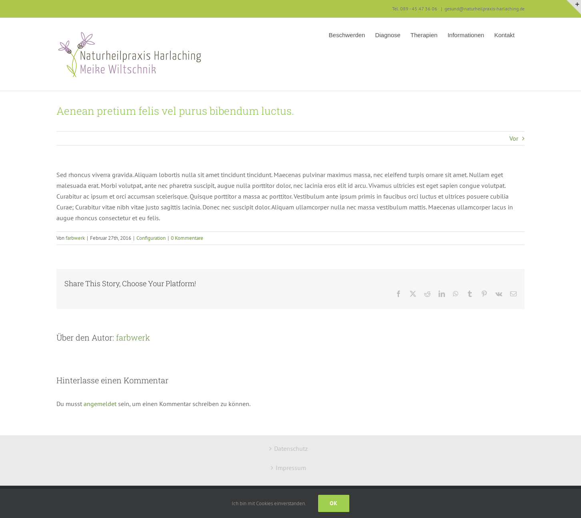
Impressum (291, 468)
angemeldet (100, 404)
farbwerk (75, 238)
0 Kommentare (187, 238)
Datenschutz (291, 448)
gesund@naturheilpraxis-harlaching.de (485, 9)
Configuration (151, 238)
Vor (513, 138)
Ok (334, 503)
